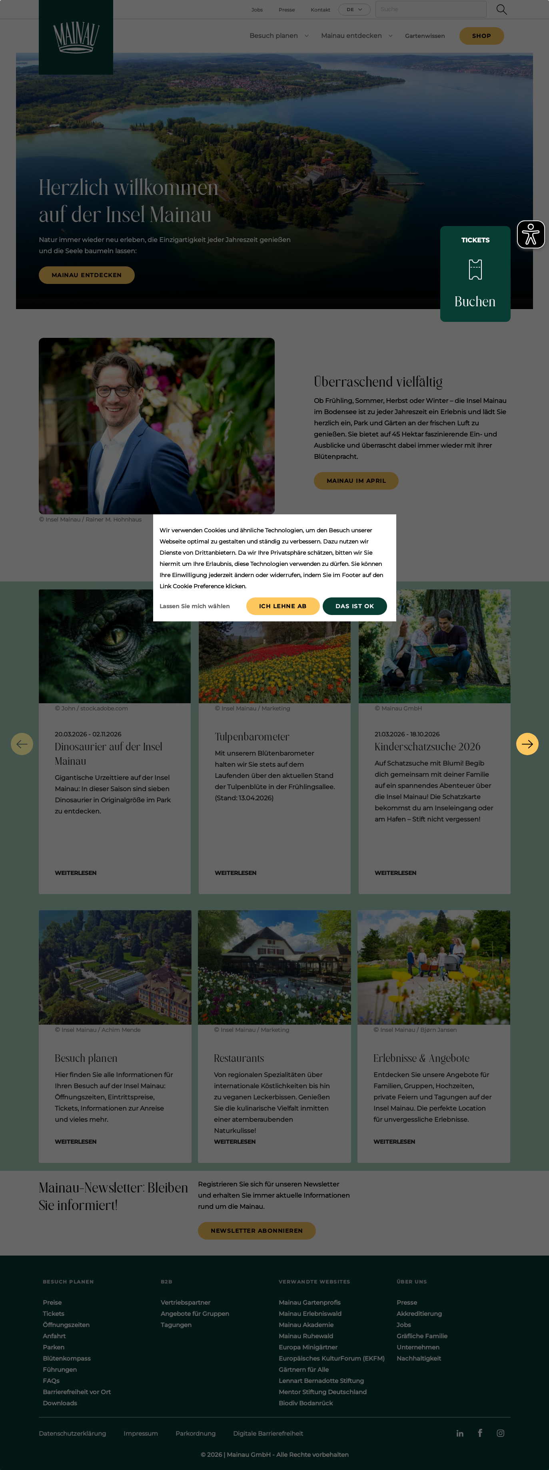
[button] (22, 744)
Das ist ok (354, 606)
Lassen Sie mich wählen (195, 606)
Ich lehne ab (283, 606)
